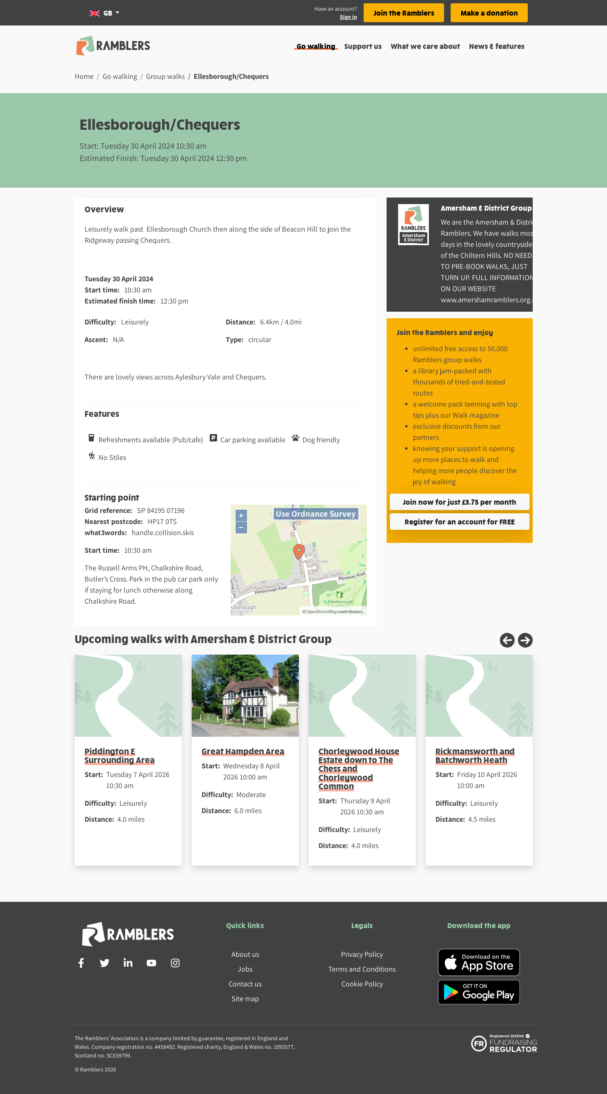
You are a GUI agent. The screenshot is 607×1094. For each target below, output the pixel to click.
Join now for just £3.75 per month (459, 501)
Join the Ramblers (403, 12)
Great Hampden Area (243, 750)
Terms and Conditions (362, 969)
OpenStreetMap (322, 611)
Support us (363, 46)
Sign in (348, 17)
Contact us (245, 983)
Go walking (316, 46)
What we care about (425, 46)
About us (245, 954)
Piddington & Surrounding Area (120, 755)
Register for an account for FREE (460, 521)
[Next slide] (525, 640)
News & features (497, 46)
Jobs (245, 969)
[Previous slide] (507, 640)
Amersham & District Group (486, 207)
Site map (245, 998)
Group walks (165, 76)
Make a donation (489, 12)
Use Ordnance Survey (316, 513)
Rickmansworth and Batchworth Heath (475, 755)
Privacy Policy (362, 954)
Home (84, 76)
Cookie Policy (362, 983)
